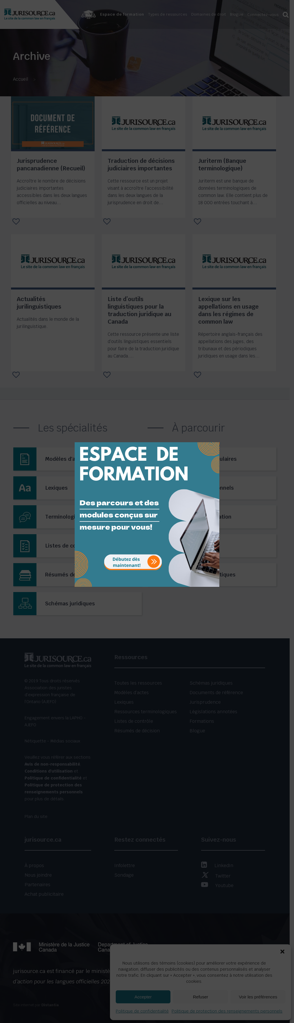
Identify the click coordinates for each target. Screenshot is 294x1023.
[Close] (214, 437)
